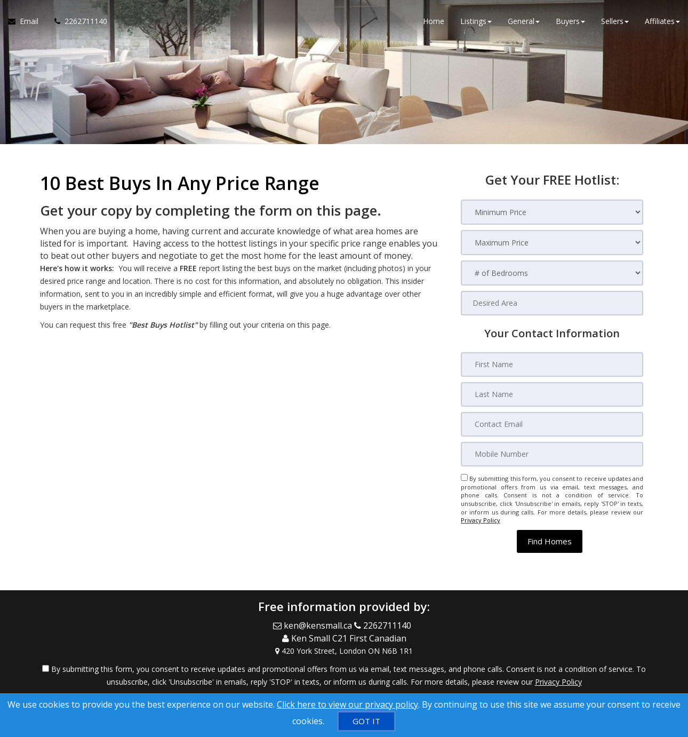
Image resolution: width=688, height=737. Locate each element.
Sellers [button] (615, 21)
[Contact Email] (552, 424)
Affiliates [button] (662, 21)
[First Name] (552, 364)
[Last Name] (552, 394)
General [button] (524, 21)
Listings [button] (476, 21)
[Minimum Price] (552, 212)
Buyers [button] (570, 21)
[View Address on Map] (344, 650)
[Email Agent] (27, 21)
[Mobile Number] (552, 454)
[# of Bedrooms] (552, 273)
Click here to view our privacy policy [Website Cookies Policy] (347, 704)
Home (433, 21)
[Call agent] (76, 21)
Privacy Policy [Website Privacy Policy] (480, 520)
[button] (549, 541)
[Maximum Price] (552, 242)
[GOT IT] (366, 721)
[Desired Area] (552, 303)
